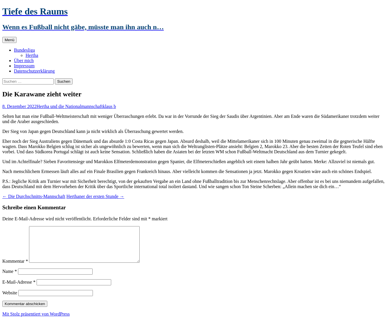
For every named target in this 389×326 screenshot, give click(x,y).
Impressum (24, 65)
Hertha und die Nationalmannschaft (70, 106)
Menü (9, 40)
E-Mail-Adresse (18, 289)
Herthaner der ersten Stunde (95, 196)
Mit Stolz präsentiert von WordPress (36, 320)
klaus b (109, 106)
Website (9, 299)
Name (9, 278)
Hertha (32, 55)
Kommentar (15, 268)
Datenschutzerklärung (34, 71)
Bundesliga (24, 50)
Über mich (24, 60)
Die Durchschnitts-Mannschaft (33, 196)
